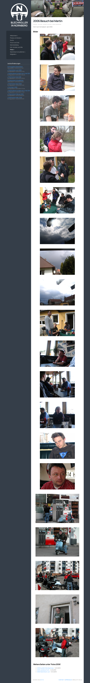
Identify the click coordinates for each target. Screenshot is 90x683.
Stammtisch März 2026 (15, 97)
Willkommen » (14, 35)
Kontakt (61, 680)
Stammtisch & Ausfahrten (15, 80)
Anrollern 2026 (12, 87)
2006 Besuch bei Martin (47, 21)
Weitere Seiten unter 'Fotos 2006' (47, 664)
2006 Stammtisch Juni (43, 672)
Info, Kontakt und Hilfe (16, 47)
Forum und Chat (14, 42)
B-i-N (42, 680)
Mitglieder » (13, 54)
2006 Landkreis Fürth (43, 670)
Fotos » (12, 49)
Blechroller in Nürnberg (19, 15)
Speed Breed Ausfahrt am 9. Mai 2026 (19, 73)
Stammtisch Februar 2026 (16, 94)
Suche (12, 40)
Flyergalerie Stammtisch (15, 66)
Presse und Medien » (16, 38)
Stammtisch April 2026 (15, 84)
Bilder (35, 31)
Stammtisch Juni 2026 (15, 70)
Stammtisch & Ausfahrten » (17, 52)
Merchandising (14, 45)
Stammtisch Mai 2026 (14, 77)
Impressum (68, 680)
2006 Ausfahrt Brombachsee (45, 668)
